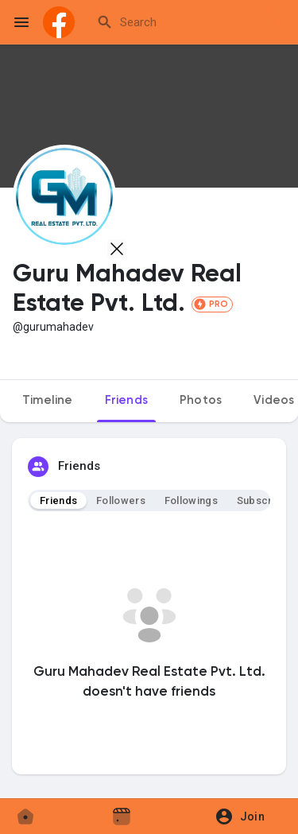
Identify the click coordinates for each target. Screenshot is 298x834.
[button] (245, 816)
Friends (58, 500)
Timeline (47, 400)
